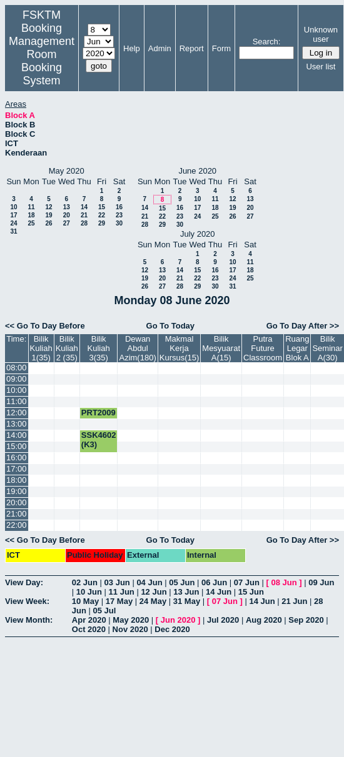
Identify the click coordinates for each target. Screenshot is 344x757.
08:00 (16, 367)
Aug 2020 (264, 620)
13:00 (16, 423)
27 (66, 223)
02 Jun (85, 582)
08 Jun (284, 582)
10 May (85, 601)
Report (192, 48)
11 (31, 207)
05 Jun (182, 582)
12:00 (16, 412)
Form (221, 48)
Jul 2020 (223, 620)
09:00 (16, 378)
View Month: (29, 620)
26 (48, 223)
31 (13, 231)
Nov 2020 (130, 629)
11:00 (16, 401)
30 (119, 223)
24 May (152, 601)
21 (84, 215)
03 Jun (117, 582)
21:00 (16, 513)
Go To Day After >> (302, 325)
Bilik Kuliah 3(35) (99, 348)
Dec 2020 (172, 629)
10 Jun (89, 591)
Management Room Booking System (41, 61)
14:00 (16, 435)
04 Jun (149, 582)
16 (119, 207)
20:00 (16, 502)
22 (101, 215)
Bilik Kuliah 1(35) (41, 348)
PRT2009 (98, 412)
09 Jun (321, 582)
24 (13, 223)
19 (48, 215)
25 (31, 223)
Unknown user (321, 34)
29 (101, 223)
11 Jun (121, 591)
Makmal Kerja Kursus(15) (179, 348)
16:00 (16, 457)
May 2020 (131, 620)
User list (320, 66)
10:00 (16, 390)
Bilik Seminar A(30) (327, 348)
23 (119, 215)
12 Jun (153, 591)
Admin (159, 48)
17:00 (16, 468)
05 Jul (104, 610)
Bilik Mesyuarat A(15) (221, 348)
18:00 (16, 480)
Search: (267, 41)
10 (13, 207)
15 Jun (251, 591)
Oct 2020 (89, 629)
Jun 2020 (178, 620)
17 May (119, 601)
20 (66, 215)
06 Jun (214, 582)
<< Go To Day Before (45, 325)
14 (84, 207)
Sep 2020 (305, 620)
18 (31, 215)
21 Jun (294, 601)
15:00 (16, 446)
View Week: (27, 601)
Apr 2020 (89, 620)
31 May (186, 601)
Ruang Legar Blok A (297, 348)
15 (101, 207)
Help (131, 48)
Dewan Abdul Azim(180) (137, 348)
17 (13, 215)
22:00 (16, 525)
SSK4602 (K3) (98, 439)
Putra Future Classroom (262, 348)
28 (84, 223)
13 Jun (186, 591)
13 (66, 207)
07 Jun (247, 582)
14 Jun (218, 591)
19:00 (16, 491)
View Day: (24, 582)
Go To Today (170, 325)
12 (48, 207)
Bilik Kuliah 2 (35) (67, 348)
